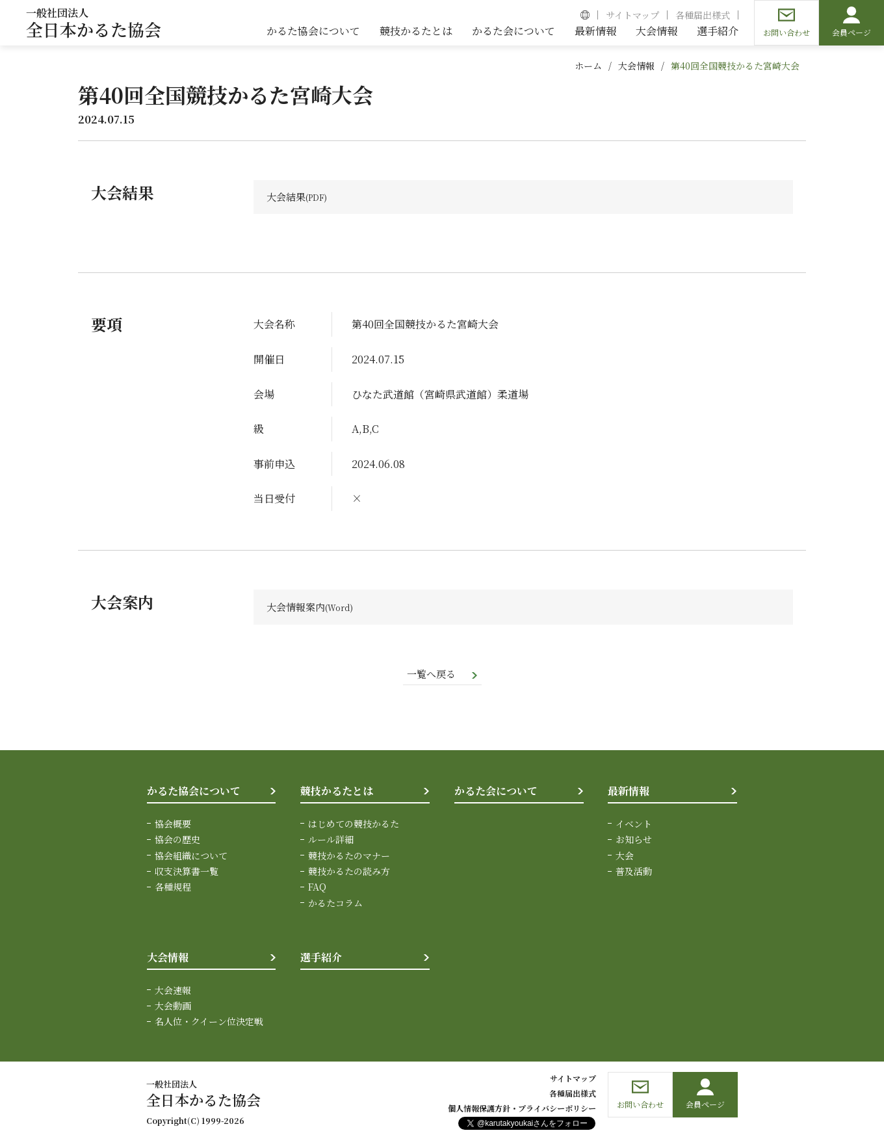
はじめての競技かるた (353, 825)
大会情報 (636, 65)
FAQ (317, 888)
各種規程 (173, 888)
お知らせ (634, 841)
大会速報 (173, 991)
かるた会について (496, 792)
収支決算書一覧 (186, 873)
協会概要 (173, 825)
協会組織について (191, 857)
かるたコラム (335, 904)
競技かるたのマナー (349, 857)
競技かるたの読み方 (349, 873)
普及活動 (634, 873)
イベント (634, 825)
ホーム (588, 65)
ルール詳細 (331, 841)
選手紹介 (321, 959)
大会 (625, 857)
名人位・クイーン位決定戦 (209, 1023)
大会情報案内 (297, 608)
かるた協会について (193, 792)
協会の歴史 (177, 841)
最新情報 (628, 792)
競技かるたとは (336, 792)
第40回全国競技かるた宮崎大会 (735, 65)
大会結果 (287, 197)
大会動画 (173, 1007)
